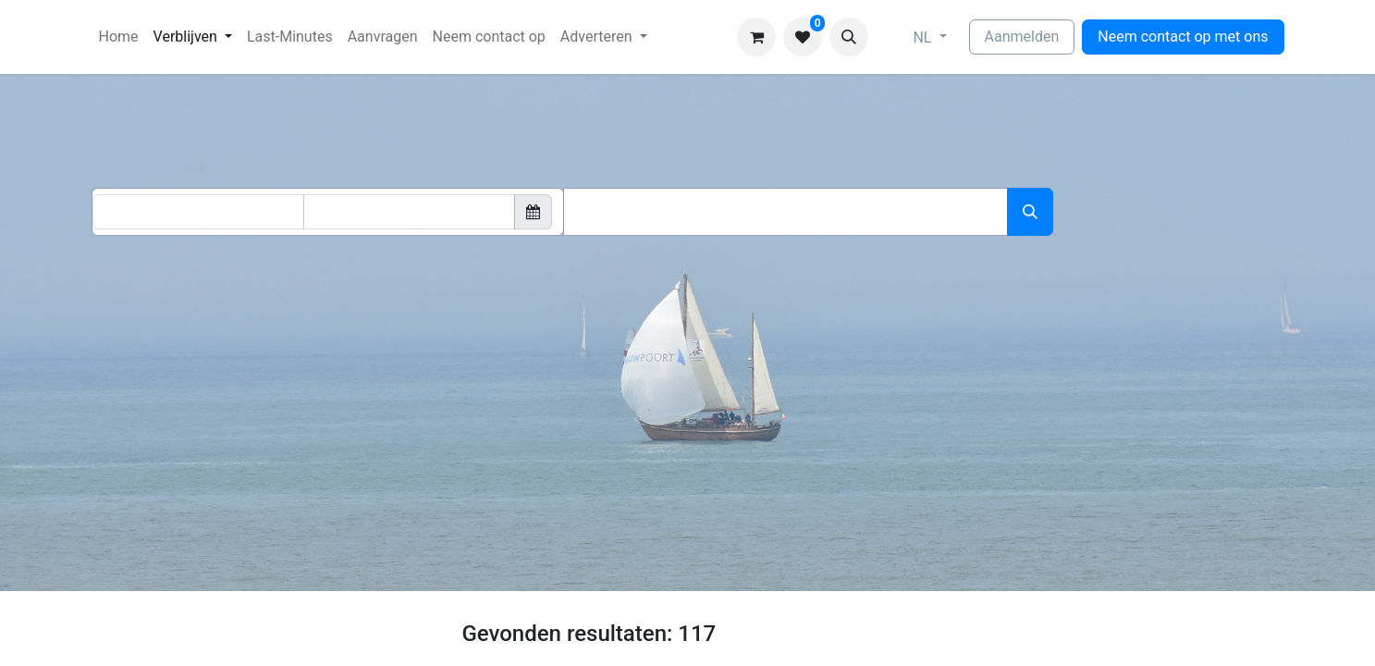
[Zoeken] (1030, 212)
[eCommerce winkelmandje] (756, 37)
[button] (848, 37)
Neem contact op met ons (1183, 36)
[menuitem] (119, 37)
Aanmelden (1022, 36)
